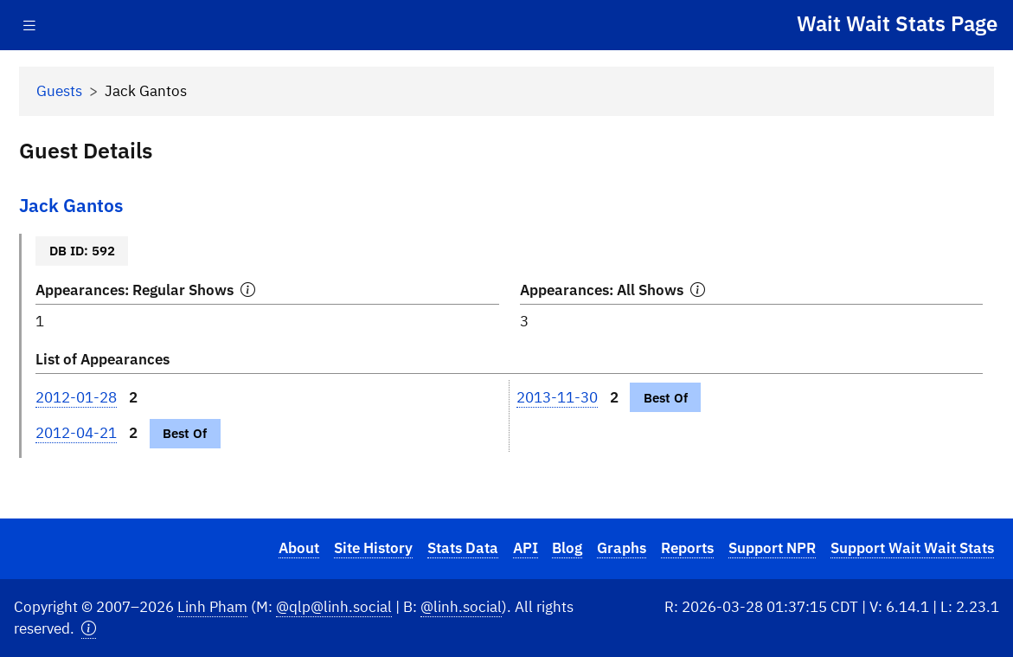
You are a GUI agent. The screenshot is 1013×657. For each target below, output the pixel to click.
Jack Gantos (71, 205)
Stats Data (462, 547)
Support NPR (772, 547)
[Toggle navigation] (29, 25)
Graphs (621, 547)
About (299, 547)
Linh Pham (212, 606)
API (525, 547)
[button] (88, 629)
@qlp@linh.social (334, 606)
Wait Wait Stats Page (897, 23)
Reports (687, 547)
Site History (373, 547)
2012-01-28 (76, 397)
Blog (567, 547)
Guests (59, 90)
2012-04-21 (76, 432)
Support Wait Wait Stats (912, 547)
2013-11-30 (557, 397)
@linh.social (461, 606)
